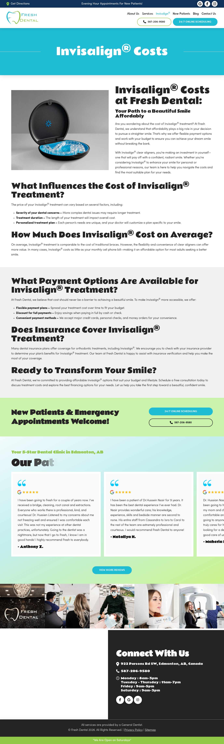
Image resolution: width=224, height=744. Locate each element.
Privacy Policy (133, 730)
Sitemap (150, 730)
